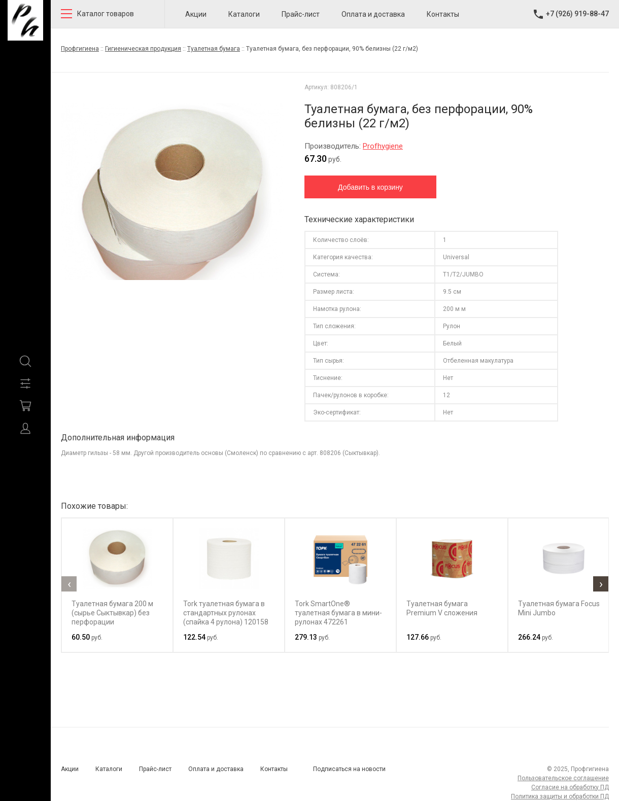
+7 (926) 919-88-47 (577, 14)
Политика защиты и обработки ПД (560, 796)
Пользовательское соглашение (563, 778)
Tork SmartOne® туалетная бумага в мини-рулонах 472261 (338, 613)
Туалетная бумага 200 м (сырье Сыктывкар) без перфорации (112, 613)
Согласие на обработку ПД (570, 787)
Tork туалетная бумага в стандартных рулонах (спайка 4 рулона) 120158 (225, 613)
